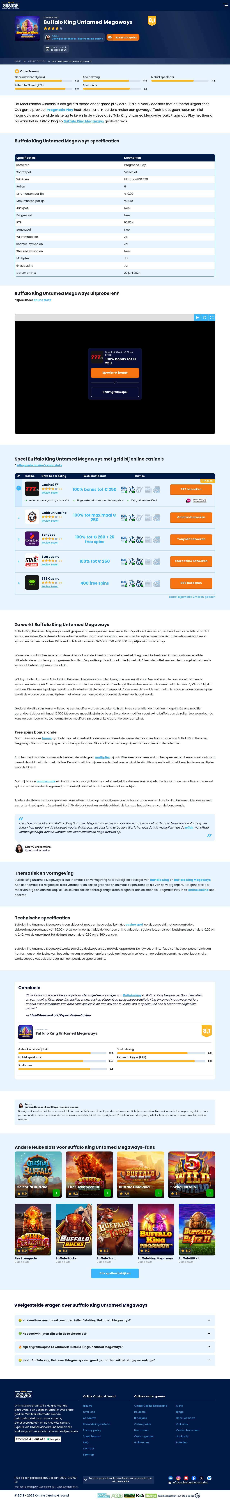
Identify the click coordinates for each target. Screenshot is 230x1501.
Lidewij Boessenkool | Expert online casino (52, 1107)
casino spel (134, 924)
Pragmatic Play (60, 109)
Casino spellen (36, 61)
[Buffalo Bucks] (74, 1233)
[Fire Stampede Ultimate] (89, 1174)
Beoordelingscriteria (96, 1424)
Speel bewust (92, 1436)
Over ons (89, 1412)
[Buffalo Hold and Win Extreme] (140, 1174)
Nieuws (87, 1406)
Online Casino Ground (52, 1495)
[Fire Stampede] (33, 1233)
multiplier (102, 757)
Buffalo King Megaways (84, 121)
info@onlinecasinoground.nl (188, 1482)
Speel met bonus (115, 373)
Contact (88, 1448)
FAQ (85, 1442)
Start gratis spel (115, 392)
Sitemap (88, 1454)
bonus (47, 738)
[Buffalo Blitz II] (197, 1233)
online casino (198, 890)
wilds (189, 827)
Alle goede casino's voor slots (39, 465)
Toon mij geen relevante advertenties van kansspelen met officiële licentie (118, 1480)
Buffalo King (159, 880)
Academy (89, 1418)
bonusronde (46, 781)
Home (18, 61)
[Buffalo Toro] (115, 1233)
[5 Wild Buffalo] (191, 1174)
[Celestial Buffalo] (38, 1174)
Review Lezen (50, 492)
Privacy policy (92, 1430)
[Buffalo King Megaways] (156, 1233)
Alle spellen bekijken (114, 1273)
